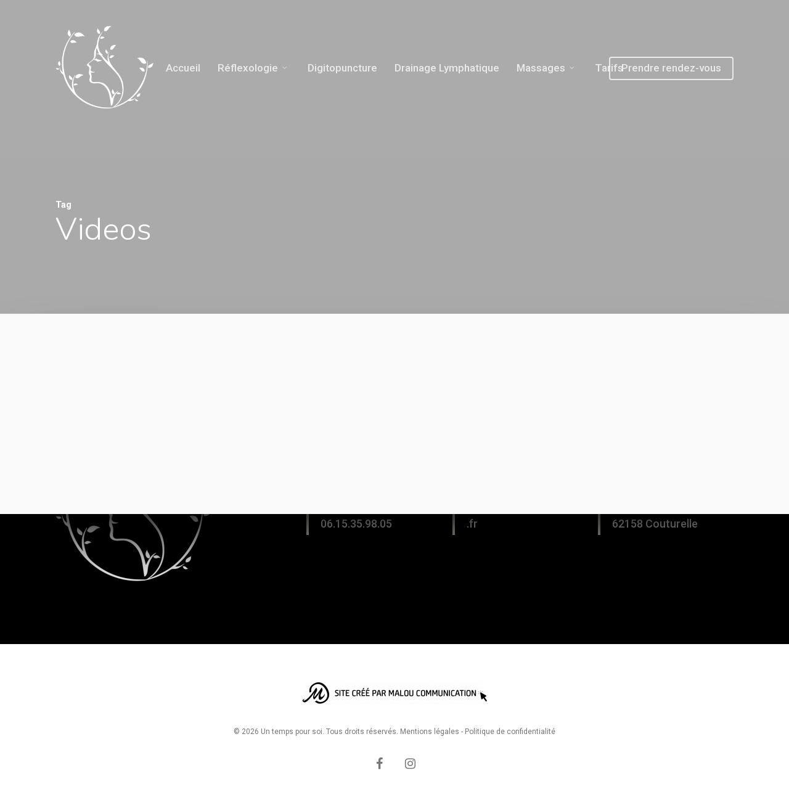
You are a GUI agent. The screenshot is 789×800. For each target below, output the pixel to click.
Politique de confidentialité (510, 731)
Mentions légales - (432, 731)
